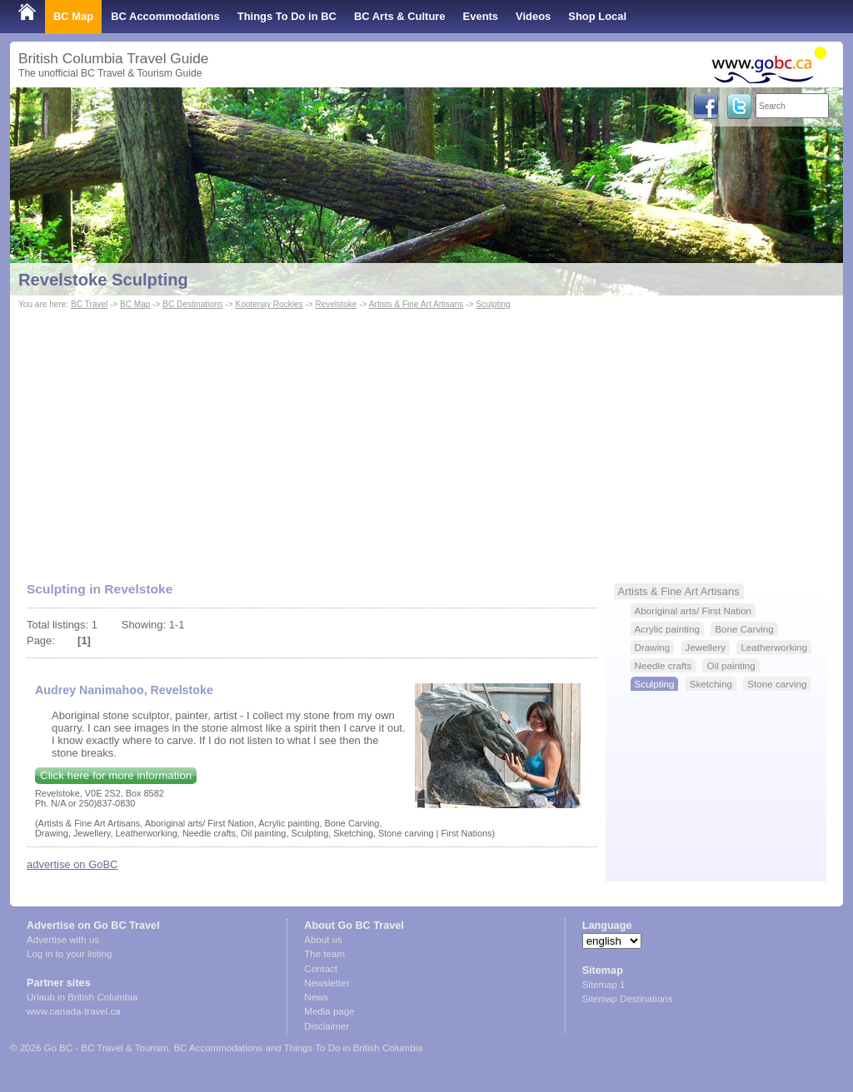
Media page (329, 1011)
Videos (533, 16)
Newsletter (326, 983)
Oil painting (730, 665)
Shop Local (597, 16)
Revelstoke (336, 304)
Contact (320, 969)
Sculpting (493, 304)
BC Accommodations (165, 16)
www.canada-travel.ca (74, 1011)
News (316, 997)
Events (480, 16)
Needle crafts (663, 665)
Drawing (653, 647)
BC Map (73, 16)
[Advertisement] (426, 437)
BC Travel (89, 304)
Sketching (711, 683)
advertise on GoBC (72, 864)
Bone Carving (744, 628)
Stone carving (776, 683)
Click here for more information (116, 775)
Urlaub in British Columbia (82, 997)
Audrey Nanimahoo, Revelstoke (124, 690)
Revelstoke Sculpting (103, 280)
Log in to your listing (69, 954)
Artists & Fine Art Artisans (416, 304)
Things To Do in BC (287, 16)
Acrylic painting (667, 628)
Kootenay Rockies (268, 304)
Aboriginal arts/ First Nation (693, 610)
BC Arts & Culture (400, 16)
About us (323, 940)
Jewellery (706, 647)
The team (324, 954)
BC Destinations (192, 304)
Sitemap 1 (604, 985)
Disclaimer (326, 1026)
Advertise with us (63, 940)
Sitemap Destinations (627, 999)
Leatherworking (774, 647)
